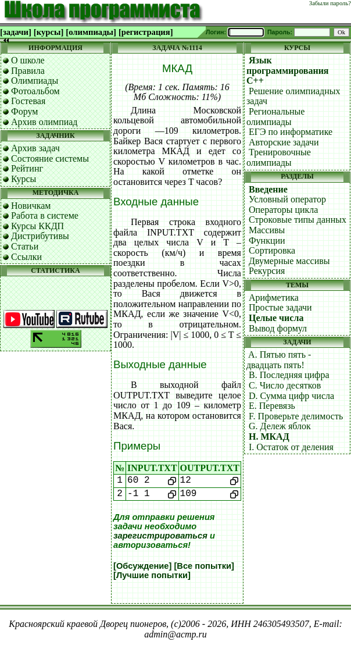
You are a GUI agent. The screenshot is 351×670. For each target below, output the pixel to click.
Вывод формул (278, 328)
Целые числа (276, 318)
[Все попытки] (204, 566)
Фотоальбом (35, 91)
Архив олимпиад (44, 122)
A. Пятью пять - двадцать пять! (278, 360)
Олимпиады (34, 80)
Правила (28, 71)
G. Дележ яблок (280, 426)
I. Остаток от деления (291, 447)
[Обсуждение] (142, 566)
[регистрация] (146, 32)
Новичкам (31, 206)
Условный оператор (287, 199)
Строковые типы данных (297, 219)
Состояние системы (50, 158)
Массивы (267, 230)
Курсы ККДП (37, 226)
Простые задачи (280, 307)
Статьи (24, 246)
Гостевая (28, 101)
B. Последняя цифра (289, 375)
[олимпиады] (91, 32)
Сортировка (272, 250)
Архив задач (35, 148)
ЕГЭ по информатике (290, 132)
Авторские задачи (284, 142)
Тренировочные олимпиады (278, 157)
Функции (267, 240)
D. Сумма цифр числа (291, 396)
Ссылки (26, 257)
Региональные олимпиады (275, 116)
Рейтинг (27, 168)
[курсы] (48, 32)
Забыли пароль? (330, 3)
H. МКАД (269, 436)
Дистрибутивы (40, 236)
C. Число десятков (285, 385)
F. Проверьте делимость (296, 416)
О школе (28, 60)
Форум (24, 111)
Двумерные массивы (289, 261)
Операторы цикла (283, 210)
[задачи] (15, 32)
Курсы (23, 179)
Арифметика (274, 297)
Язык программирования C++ (287, 70)
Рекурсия (267, 271)
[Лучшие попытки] (152, 575)
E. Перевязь (272, 406)
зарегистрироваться (160, 535)
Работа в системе (44, 215)
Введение (268, 189)
